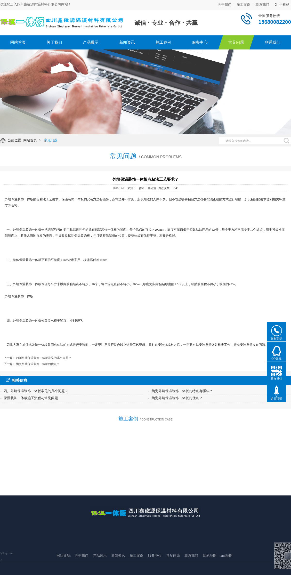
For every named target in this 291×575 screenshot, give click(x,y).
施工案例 (243, 4)
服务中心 (200, 42)
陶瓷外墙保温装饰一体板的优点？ (38, 364)
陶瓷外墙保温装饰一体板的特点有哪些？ (182, 391)
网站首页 (18, 42)
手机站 (282, 4)
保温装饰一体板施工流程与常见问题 (31, 398)
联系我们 (262, 4)
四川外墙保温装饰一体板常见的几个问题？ (43, 358)
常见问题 (236, 42)
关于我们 (224, 4)
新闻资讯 (127, 42)
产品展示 (90, 42)
